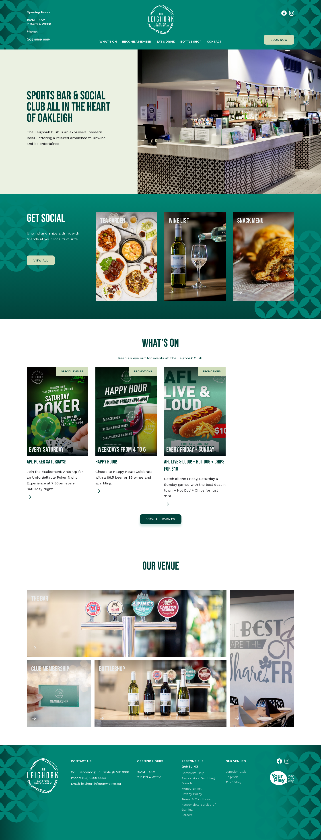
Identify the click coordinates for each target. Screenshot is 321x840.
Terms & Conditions (196, 799)
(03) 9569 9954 (39, 39)
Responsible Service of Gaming (198, 807)
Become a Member (136, 41)
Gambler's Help (192, 773)
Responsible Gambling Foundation (198, 780)
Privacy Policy (191, 794)
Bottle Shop (191, 41)
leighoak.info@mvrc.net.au (101, 783)
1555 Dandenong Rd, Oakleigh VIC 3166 (100, 772)
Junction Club (236, 771)
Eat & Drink (165, 41)
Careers (187, 815)
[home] (161, 22)
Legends (232, 777)
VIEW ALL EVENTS (160, 519)
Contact (214, 41)
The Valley (233, 782)
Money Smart (191, 788)
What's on (108, 41)
